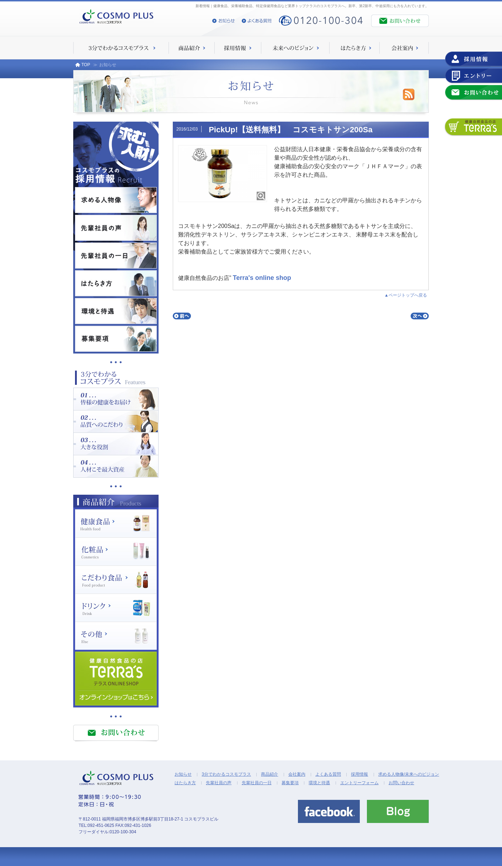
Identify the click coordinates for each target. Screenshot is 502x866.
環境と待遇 (319, 782)
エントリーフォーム (359, 782)
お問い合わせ (401, 782)
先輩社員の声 (218, 782)
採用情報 (359, 774)
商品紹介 (269, 774)
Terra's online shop (262, 277)
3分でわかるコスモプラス (226, 774)
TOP (82, 64)
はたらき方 (185, 782)
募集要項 (290, 782)
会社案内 (296, 774)
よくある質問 (328, 774)
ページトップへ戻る (408, 295)
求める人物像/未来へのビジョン (408, 774)
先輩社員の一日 (257, 782)
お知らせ (183, 774)
